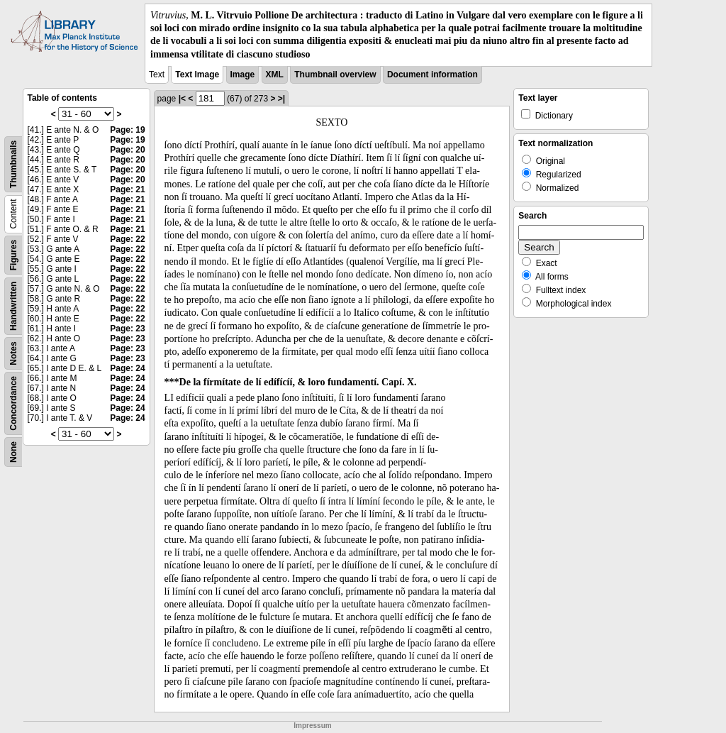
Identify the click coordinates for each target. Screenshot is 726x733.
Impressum (312, 725)
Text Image (197, 74)
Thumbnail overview (335, 74)
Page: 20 (127, 150)
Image (242, 74)
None (13, 452)
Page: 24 (127, 368)
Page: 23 (127, 329)
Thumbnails (13, 164)
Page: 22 (127, 239)
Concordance (13, 403)
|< (182, 99)
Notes (13, 353)
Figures (13, 255)
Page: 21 (127, 189)
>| (281, 99)
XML (275, 74)
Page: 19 (127, 130)
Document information (432, 74)
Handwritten (13, 305)
